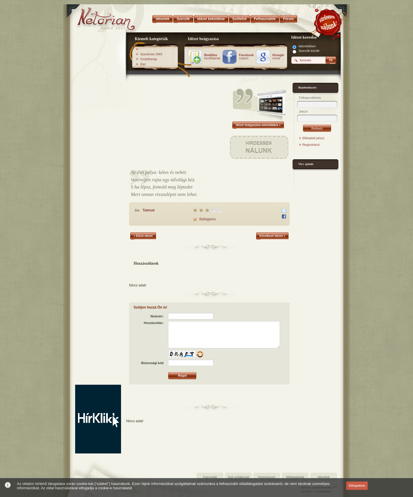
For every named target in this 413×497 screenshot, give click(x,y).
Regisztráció (311, 144)
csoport (246, 57)
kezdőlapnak (212, 57)
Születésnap (148, 59)
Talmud (149, 210)
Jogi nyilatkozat (238, 477)
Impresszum (266, 477)
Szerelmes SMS (151, 54)
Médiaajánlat (295, 477)
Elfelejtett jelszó (313, 138)
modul (278, 57)
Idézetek (323, 477)
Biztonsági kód (152, 363)
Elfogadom (357, 485)
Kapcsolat (210, 477)
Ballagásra (207, 219)
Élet (142, 64)
